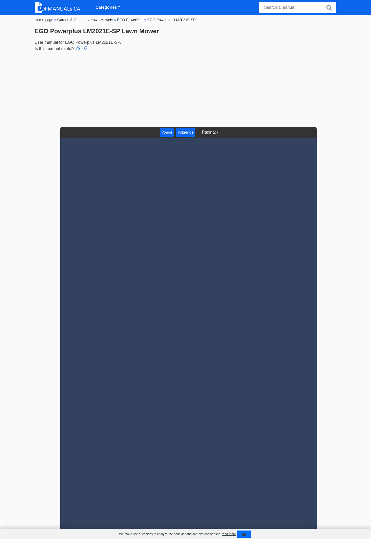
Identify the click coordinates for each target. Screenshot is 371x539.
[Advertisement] (185, 88)
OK (244, 534)
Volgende (186, 132)
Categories (106, 7)
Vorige (166, 132)
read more (229, 534)
